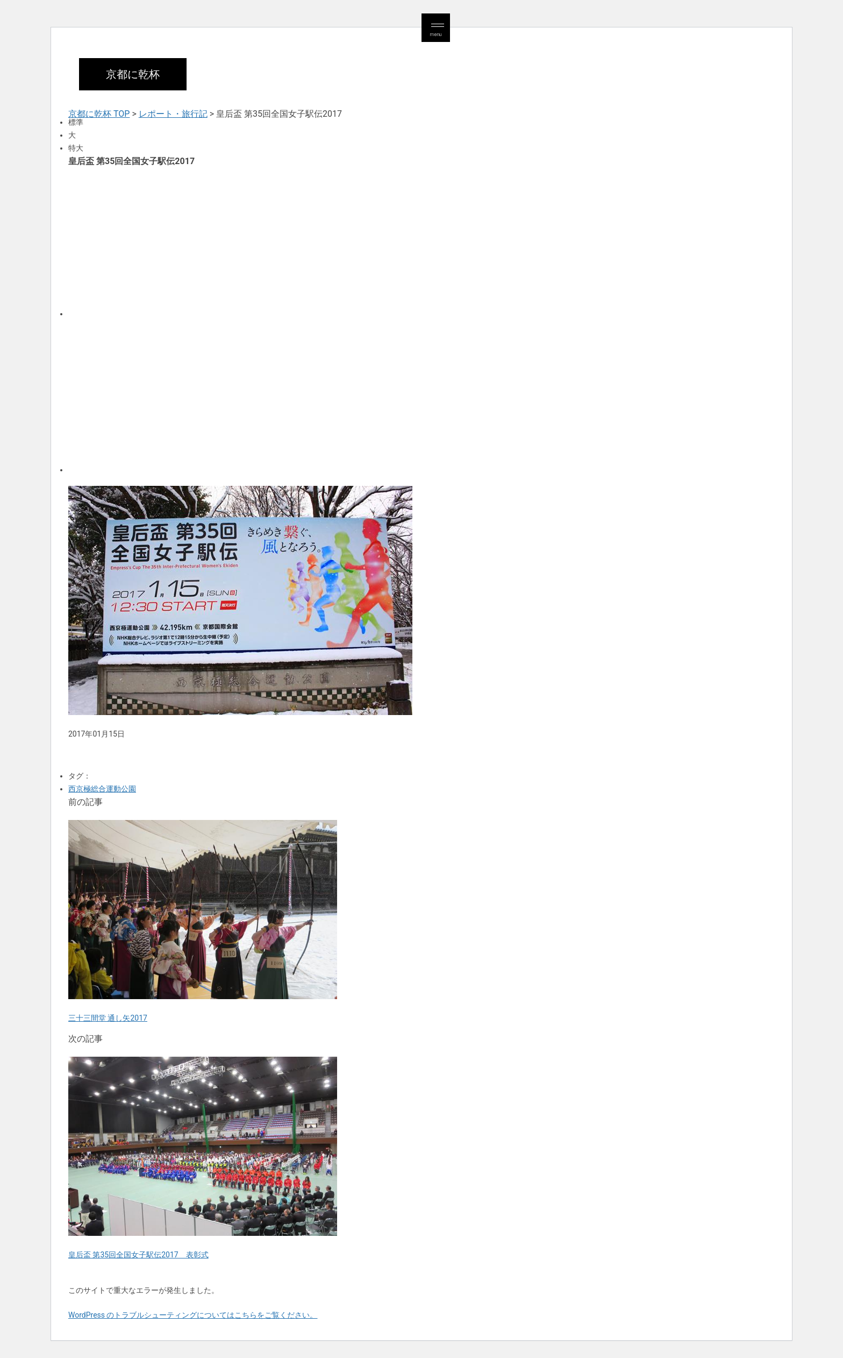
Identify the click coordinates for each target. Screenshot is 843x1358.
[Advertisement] (390, 241)
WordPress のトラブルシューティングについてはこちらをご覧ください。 (193, 1315)
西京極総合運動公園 (102, 788)
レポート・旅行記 (173, 114)
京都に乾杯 (133, 74)
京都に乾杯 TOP (99, 114)
